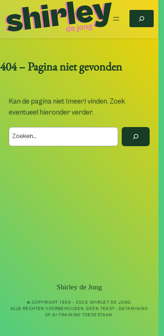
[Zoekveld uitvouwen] (141, 18)
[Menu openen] (116, 18)
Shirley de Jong (79, 287)
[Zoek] (136, 136)
